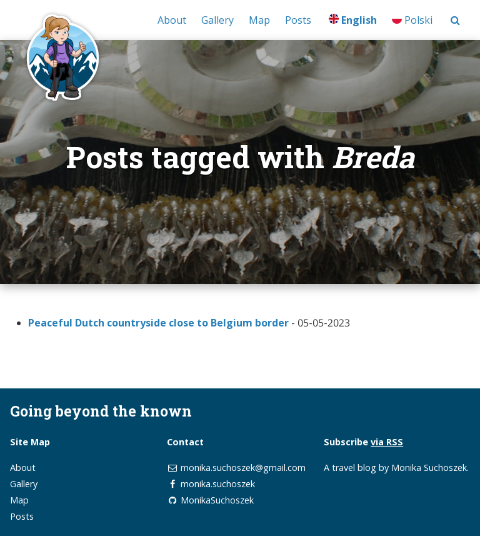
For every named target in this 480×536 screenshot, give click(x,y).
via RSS (387, 442)
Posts (298, 20)
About (172, 20)
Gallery (217, 20)
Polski (412, 20)
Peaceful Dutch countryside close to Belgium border (158, 323)
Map (259, 20)
